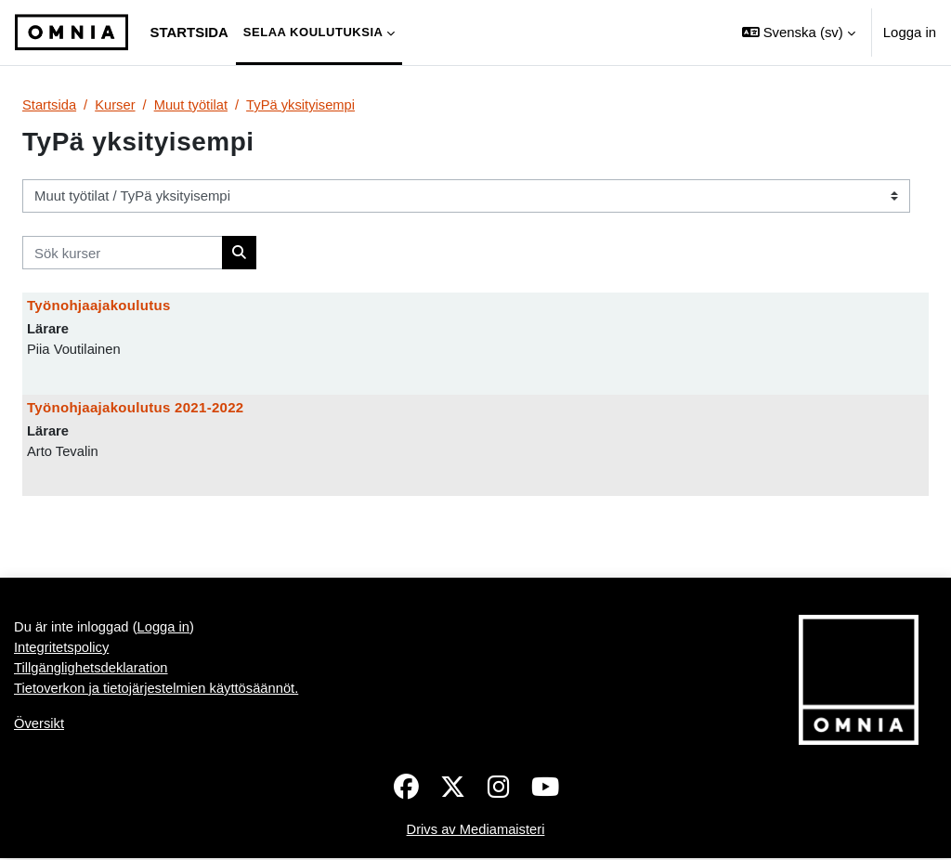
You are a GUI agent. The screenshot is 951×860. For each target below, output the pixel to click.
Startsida (49, 104)
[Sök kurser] (122, 252)
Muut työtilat (192, 104)
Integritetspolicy (62, 649)
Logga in (909, 32)
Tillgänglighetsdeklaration (92, 669)
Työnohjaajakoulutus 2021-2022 (135, 407)
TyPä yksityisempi (303, 104)
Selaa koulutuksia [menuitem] (313, 32)
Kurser (116, 104)
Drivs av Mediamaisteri (476, 831)
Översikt (39, 726)
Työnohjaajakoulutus (99, 306)
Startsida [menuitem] (189, 32)
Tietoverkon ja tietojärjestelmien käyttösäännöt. (158, 690)
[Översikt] (71, 32)
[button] (798, 32)
